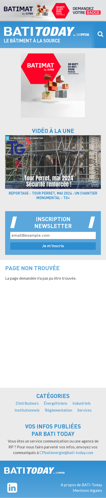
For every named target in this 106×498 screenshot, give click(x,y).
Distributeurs (27, 403)
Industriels (81, 403)
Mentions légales (87, 490)
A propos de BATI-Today (81, 484)
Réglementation (58, 410)
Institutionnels (27, 410)
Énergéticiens (55, 403)
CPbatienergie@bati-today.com (66, 452)
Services (84, 410)
